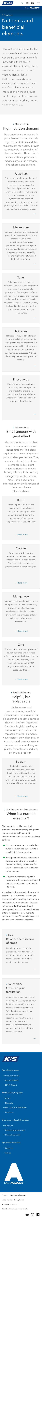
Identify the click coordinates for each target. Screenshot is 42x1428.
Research (8, 1148)
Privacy (5, 1195)
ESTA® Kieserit (10, 1085)
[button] (38, 3)
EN (32, 3)
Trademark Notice (9, 1204)
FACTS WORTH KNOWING (15, 1108)
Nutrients (8, 1103)
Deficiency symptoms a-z (14, 1130)
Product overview (11, 1076)
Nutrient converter (11, 1135)
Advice (7, 1153)
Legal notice (7, 1200)
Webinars (8, 1126)
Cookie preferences (18, 1195)
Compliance (19, 1200)
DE (27, 3)
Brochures (8, 1112)
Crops (6, 1098)
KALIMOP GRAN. (11, 1080)
